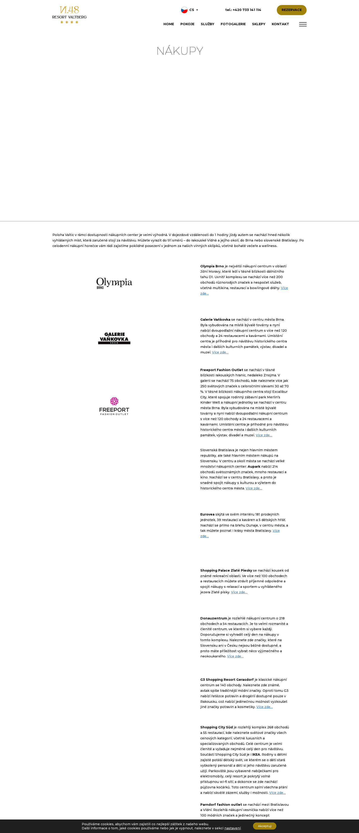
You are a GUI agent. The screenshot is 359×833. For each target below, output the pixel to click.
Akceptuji (265, 826)
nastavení (229, 828)
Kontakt (280, 24)
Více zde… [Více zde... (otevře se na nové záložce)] (220, 352)
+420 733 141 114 (247, 10)
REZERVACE (292, 10)
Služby (207, 24)
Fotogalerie (233, 24)
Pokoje (187, 24)
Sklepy (258, 24)
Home (168, 24)
